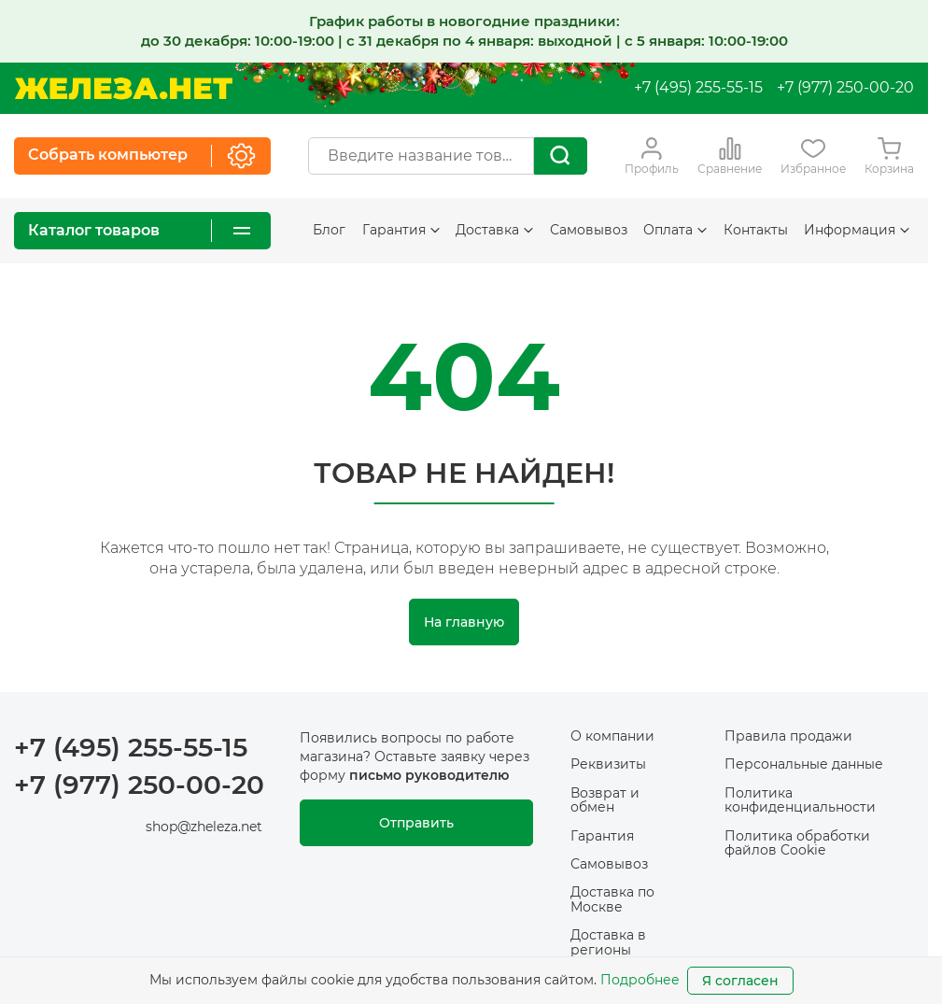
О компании (612, 736)
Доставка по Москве (612, 899)
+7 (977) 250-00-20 (845, 87)
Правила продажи (788, 736)
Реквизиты (608, 764)
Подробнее (640, 979)
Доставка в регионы (608, 941)
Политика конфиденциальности (800, 800)
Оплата (675, 229)
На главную (464, 622)
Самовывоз (588, 229)
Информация (856, 229)
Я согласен (740, 980)
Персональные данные (803, 764)
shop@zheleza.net (204, 826)
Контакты (756, 229)
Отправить (416, 822)
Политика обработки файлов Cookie (797, 842)
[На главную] (123, 88)
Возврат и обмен (605, 800)
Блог (329, 229)
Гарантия (401, 229)
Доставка (494, 229)
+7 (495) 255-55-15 (698, 87)
